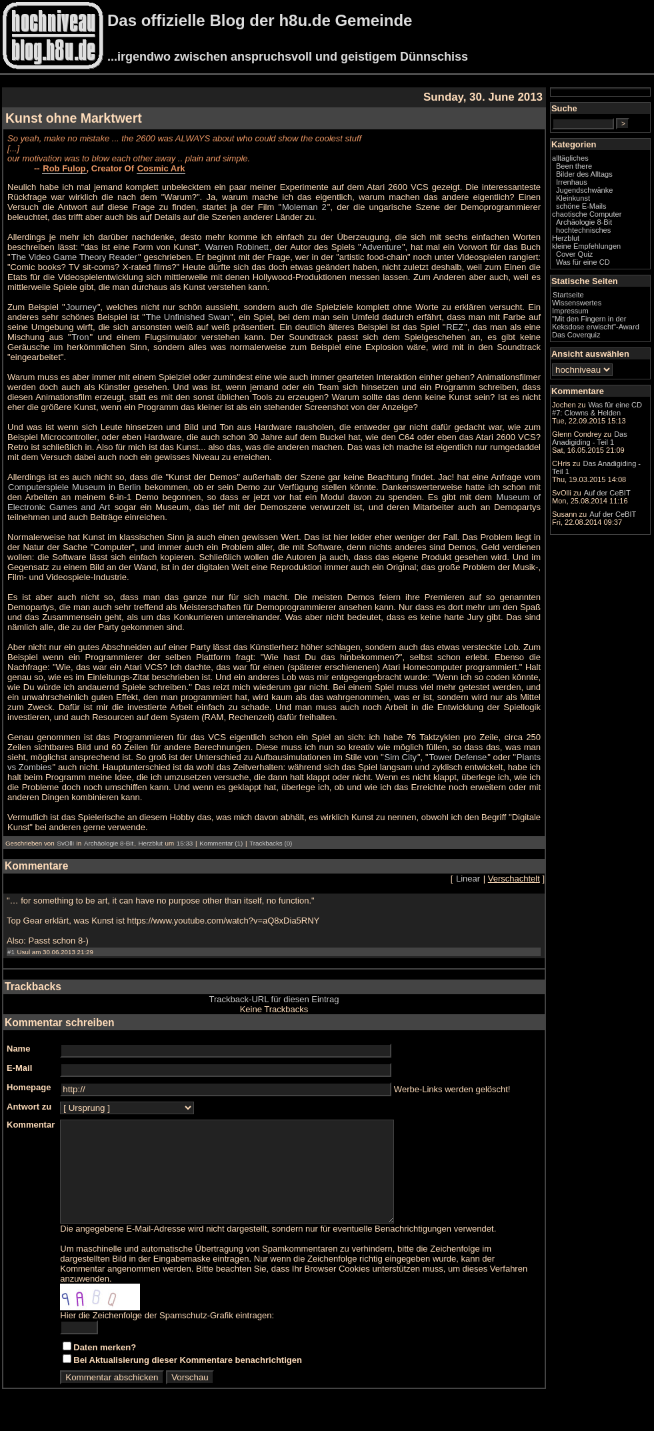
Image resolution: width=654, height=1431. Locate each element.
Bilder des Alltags (584, 174)
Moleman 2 (304, 207)
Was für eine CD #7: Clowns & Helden (597, 409)
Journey (81, 307)
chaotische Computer (586, 214)
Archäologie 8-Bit (108, 843)
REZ (454, 327)
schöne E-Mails (581, 206)
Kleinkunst (573, 198)
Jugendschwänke (584, 190)
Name (18, 1049)
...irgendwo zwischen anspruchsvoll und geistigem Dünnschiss (287, 56)
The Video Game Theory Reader (74, 257)
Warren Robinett (237, 247)
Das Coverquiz (576, 335)
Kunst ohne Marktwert (73, 118)
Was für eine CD (583, 262)
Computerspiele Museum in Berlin (74, 487)
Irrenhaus (571, 182)
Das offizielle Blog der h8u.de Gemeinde (259, 20)
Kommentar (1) (221, 843)
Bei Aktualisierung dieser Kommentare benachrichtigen (187, 1380)
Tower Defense (458, 757)
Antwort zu (29, 1107)
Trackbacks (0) (270, 843)
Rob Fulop (64, 168)
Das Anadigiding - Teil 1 (589, 438)
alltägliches (570, 158)
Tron (80, 337)
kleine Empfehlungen (586, 246)
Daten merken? (104, 1367)
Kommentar (31, 1125)
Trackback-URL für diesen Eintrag (274, 999)
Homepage (29, 1087)
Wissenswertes (576, 303)
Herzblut (151, 843)
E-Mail (19, 1068)
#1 (11, 952)
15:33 (185, 843)
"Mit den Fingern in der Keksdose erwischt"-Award (595, 323)
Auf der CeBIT (607, 493)
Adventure (381, 247)
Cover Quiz (574, 254)
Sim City (401, 757)
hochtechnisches (583, 230)
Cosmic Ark (161, 168)
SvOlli (65, 843)
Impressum (570, 311)
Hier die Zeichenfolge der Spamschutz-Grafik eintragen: (167, 1335)
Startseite (568, 295)
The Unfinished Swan (188, 317)
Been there (574, 166)
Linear (468, 879)
